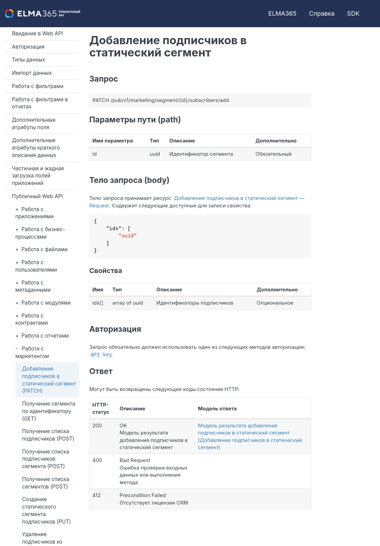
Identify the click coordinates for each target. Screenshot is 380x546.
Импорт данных (32, 73)
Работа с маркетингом (32, 352)
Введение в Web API (37, 33)
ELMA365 (282, 13)
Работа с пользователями (36, 266)
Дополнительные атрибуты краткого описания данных (36, 147)
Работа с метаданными (33, 286)
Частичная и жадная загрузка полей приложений (38, 175)
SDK (353, 13)
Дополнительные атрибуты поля (34, 124)
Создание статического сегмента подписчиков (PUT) (46, 510)
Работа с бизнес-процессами (40, 233)
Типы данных (28, 59)
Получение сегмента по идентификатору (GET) (48, 411)
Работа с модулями (46, 303)
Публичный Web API (37, 196)
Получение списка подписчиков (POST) (48, 435)
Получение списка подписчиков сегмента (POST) (45, 459)
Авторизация (28, 47)
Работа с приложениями (34, 213)
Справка (322, 13)
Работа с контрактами (31, 319)
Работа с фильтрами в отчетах (40, 103)
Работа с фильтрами (37, 86)
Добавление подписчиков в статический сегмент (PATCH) (49, 379)
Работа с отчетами (45, 335)
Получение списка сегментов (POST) (45, 483)
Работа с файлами (44, 249)
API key (101, 354)
